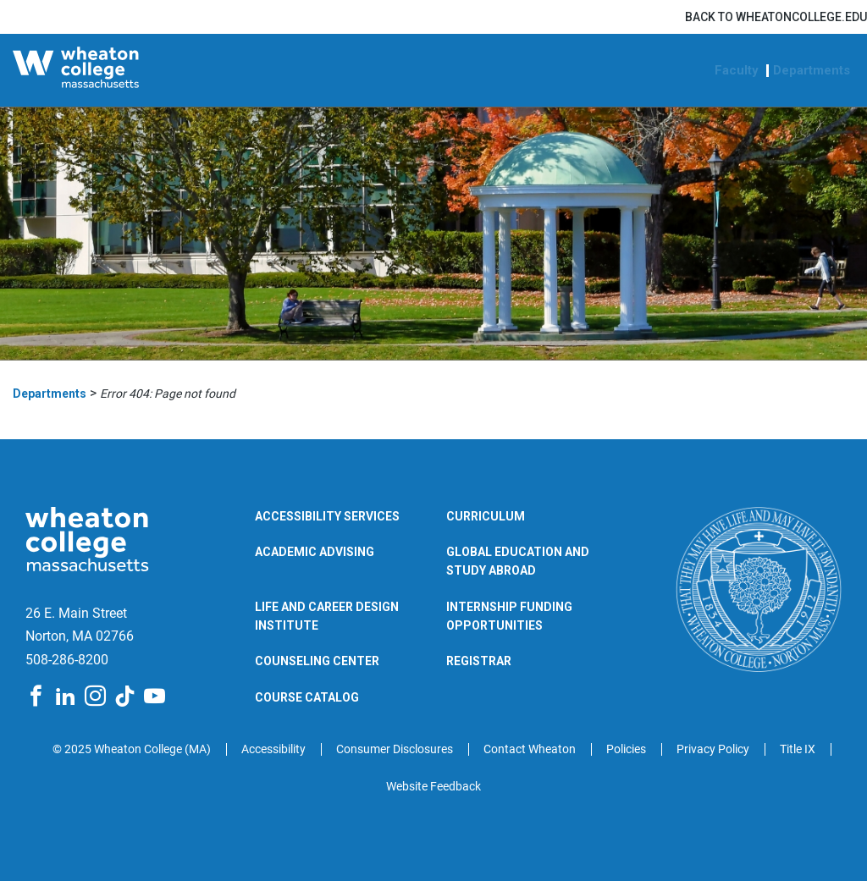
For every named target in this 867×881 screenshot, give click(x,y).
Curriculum (485, 516)
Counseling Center (317, 661)
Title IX (797, 749)
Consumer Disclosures (394, 749)
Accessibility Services (327, 516)
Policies (626, 749)
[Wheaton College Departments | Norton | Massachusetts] (114, 70)
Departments (811, 70)
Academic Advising (314, 552)
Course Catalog (307, 697)
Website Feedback (433, 786)
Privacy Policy (712, 749)
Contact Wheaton (529, 749)
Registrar (478, 661)
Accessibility (273, 749)
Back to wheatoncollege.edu (776, 17)
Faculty (737, 70)
